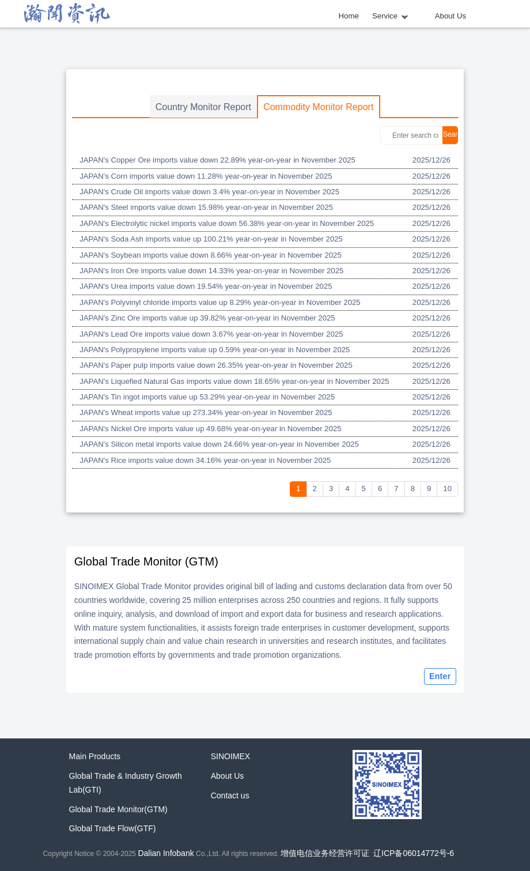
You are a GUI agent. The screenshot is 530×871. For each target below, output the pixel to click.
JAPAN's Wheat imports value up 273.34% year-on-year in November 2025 (206, 412)
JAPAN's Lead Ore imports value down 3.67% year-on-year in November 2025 (211, 334)
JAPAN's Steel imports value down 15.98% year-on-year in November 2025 (206, 207)
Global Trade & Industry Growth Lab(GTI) (125, 782)
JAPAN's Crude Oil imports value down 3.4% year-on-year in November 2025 (209, 191)
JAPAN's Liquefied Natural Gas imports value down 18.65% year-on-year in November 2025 (234, 381)
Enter (440, 676)
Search (450, 137)
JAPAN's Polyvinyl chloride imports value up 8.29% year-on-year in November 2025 (220, 302)
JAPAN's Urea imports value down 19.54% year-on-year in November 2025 (206, 286)
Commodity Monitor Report (318, 107)
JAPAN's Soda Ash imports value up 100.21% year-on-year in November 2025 (211, 239)
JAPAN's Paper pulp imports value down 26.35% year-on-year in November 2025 (216, 365)
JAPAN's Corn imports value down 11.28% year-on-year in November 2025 (206, 176)
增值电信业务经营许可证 (325, 853)
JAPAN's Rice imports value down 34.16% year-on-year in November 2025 (205, 460)
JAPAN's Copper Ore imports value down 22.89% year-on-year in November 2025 (217, 160)
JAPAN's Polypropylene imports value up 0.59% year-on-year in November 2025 (215, 349)
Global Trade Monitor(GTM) (118, 809)
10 (447, 488)
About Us (450, 16)
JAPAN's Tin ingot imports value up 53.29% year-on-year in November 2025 (207, 397)
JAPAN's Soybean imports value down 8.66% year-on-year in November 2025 (211, 255)
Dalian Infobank (166, 853)
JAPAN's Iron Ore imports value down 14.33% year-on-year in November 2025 (211, 270)
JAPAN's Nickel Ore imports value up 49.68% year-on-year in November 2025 (211, 428)
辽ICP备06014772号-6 (413, 853)
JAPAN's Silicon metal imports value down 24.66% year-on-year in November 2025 (219, 444)
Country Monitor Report (203, 107)
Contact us (230, 795)
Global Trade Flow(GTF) (112, 828)
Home (349, 16)
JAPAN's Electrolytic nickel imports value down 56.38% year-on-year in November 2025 (227, 223)
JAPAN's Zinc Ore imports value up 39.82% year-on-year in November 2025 (207, 318)
